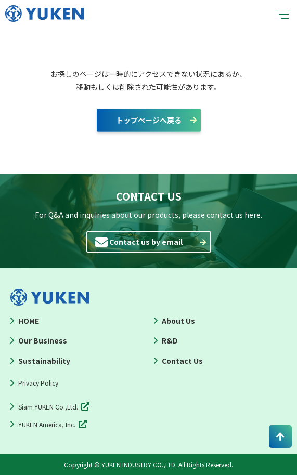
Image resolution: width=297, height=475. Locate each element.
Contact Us (182, 360)
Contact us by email (146, 241)
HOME (28, 320)
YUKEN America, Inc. (46, 424)
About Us (178, 320)
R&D (170, 340)
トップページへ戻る (149, 120)
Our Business (42, 340)
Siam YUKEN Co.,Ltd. (48, 406)
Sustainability (44, 360)
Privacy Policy (38, 382)
